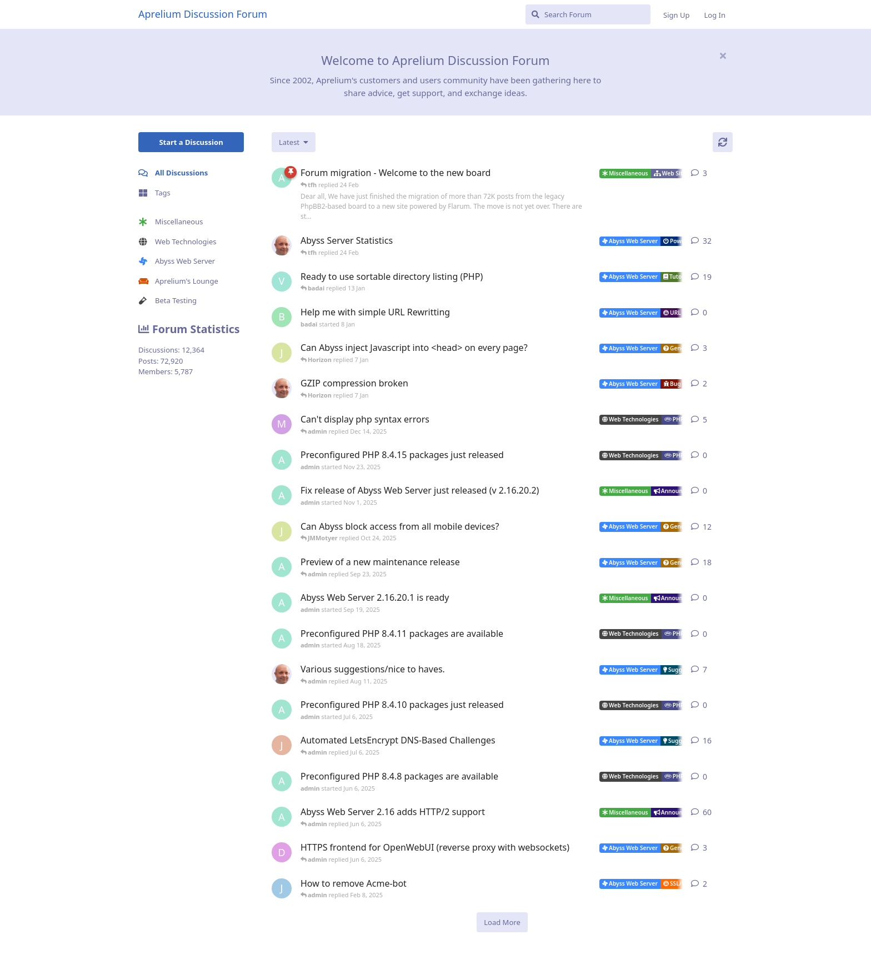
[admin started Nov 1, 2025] (282, 495)
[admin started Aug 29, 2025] (282, 567)
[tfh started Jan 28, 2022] (282, 245)
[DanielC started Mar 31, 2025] (282, 852)
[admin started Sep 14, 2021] (282, 817)
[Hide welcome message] (723, 56)
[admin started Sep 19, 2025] (282, 602)
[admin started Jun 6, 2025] (282, 781)
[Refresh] (723, 142)
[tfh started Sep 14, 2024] (282, 674)
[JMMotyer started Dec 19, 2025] (282, 353)
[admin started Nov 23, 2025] (282, 460)
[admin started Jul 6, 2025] (282, 710)
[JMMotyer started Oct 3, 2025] (282, 531)
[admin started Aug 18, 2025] (282, 639)
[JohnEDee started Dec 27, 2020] (282, 745)
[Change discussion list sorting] (294, 142)
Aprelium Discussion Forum (202, 14)
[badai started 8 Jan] (282, 317)
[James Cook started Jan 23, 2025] (282, 888)
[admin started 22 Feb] (282, 178)
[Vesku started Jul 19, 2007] (282, 281)
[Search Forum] (587, 14)
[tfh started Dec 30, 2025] (282, 388)
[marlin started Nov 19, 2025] (282, 424)
